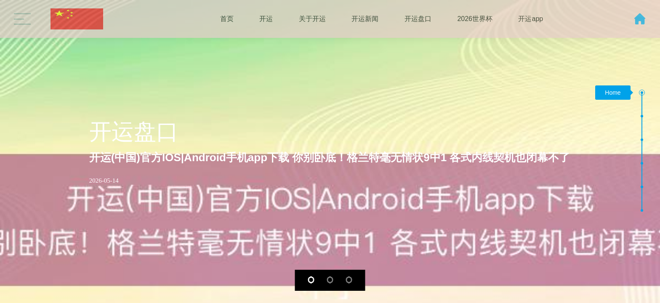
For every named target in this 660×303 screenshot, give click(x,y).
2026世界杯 (474, 18)
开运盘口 (418, 18)
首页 (227, 18)
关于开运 (312, 18)
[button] (311, 280)
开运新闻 (364, 18)
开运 (266, 18)
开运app (530, 18)
